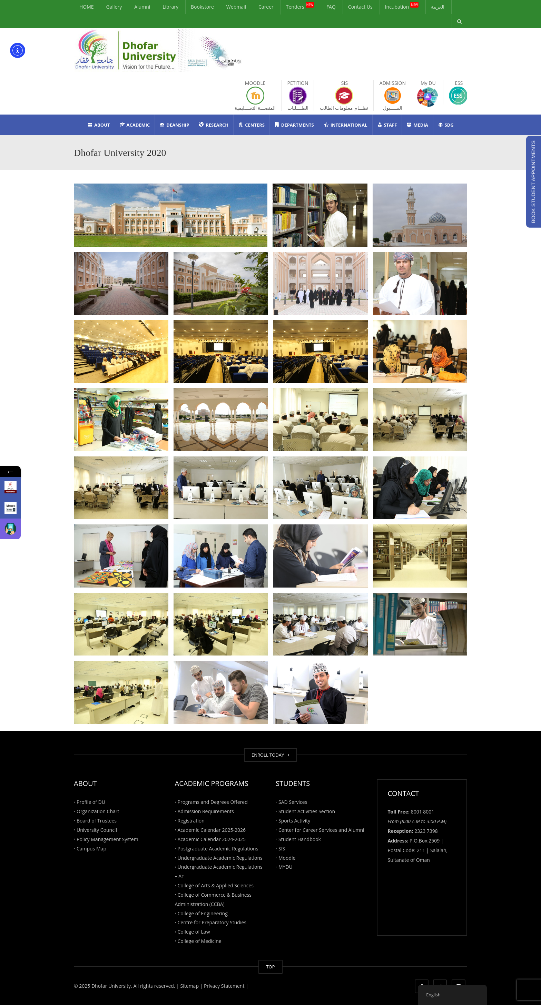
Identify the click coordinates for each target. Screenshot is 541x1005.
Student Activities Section (306, 811)
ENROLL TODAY (270, 755)
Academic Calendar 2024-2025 (212, 839)
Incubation (402, 5)
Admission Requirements (206, 811)
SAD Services (292, 802)
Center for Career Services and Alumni (321, 830)
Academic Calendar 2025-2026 (212, 830)
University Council (97, 830)
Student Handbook (299, 839)
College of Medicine (200, 941)
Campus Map (91, 848)
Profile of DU (91, 802)
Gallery (114, 6)
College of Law (194, 931)
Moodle (286, 857)
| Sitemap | (189, 986)
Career (266, 6)
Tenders (300, 5)
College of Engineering (203, 913)
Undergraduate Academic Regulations (220, 857)
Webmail (236, 6)
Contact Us (360, 6)
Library (170, 6)
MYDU (285, 867)
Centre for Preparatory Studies (212, 922)
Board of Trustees (97, 820)
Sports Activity (294, 820)
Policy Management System (107, 839)
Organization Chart (98, 811)
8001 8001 (422, 811)
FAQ (331, 6)
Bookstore (202, 6)
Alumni (142, 6)
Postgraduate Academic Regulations (218, 848)
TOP (270, 967)
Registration (191, 820)
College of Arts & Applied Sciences (216, 885)
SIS (281, 848)
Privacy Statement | (225, 986)
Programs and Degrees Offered (213, 802)
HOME (86, 6)
